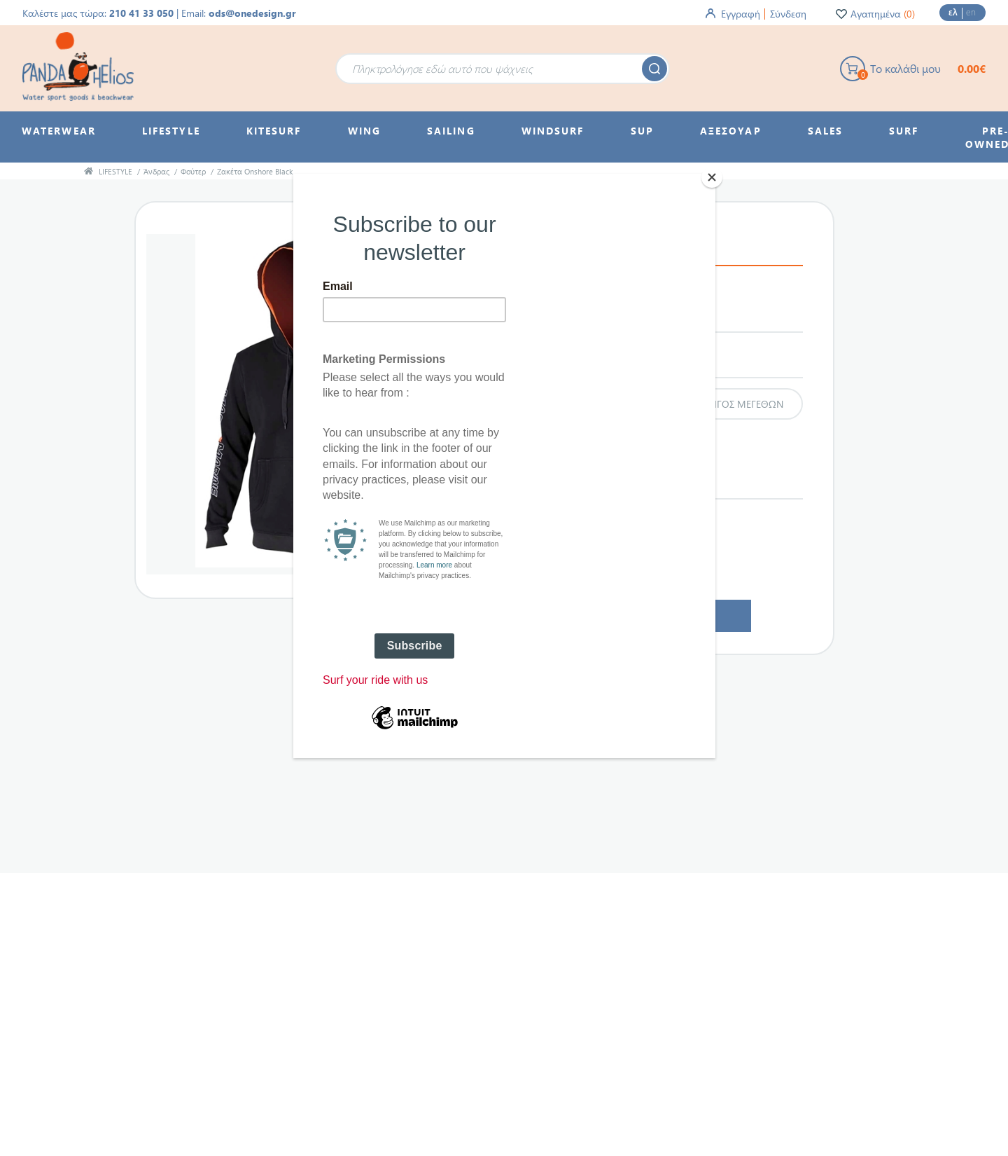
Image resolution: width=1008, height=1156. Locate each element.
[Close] (711, 177)
